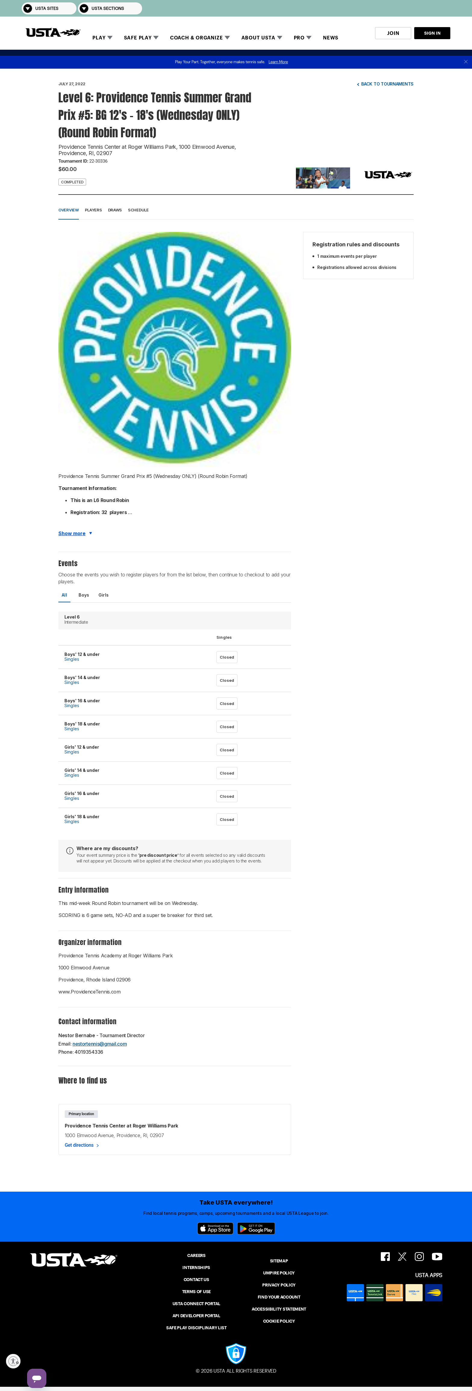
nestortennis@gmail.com (100, 1044)
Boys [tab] (84, 594)
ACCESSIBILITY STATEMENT (279, 1309)
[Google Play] (256, 1228)
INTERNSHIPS (196, 1267)
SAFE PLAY (138, 37)
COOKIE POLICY (279, 1321)
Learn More (278, 61)
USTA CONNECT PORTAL (196, 1303)
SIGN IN (432, 33)
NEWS (330, 37)
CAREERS (196, 1255)
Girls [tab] (103, 594)
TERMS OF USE (196, 1291)
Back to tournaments (387, 83)
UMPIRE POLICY (279, 1272)
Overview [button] (68, 209)
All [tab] (64, 594)
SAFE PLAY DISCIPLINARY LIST (196, 1327)
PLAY (98, 37)
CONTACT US (196, 1279)
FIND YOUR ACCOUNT (279, 1297)
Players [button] (93, 209)
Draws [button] (115, 209)
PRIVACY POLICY (279, 1285)
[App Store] (215, 1228)
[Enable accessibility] (13, 1361)
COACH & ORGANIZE (196, 37)
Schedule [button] (138, 209)
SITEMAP (279, 1260)
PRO (299, 37)
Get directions (79, 1145)
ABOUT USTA (258, 37)
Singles (71, 659)
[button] (441, 8)
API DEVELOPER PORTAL (196, 1315)
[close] (465, 62)
